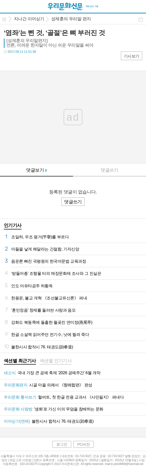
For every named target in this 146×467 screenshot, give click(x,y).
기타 (38, 62)
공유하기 (141, 19)
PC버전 (83, 444)
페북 (8, 62)
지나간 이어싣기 (29, 18)
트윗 (18, 62)
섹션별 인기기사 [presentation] (56, 360)
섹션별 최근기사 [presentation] (20, 360)
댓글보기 (36, 170)
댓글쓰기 (109, 170)
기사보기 (131, 56)
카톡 (28, 62)
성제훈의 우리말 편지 (71, 18)
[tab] (20, 361)
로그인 (61, 444)
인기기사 (13, 225)
